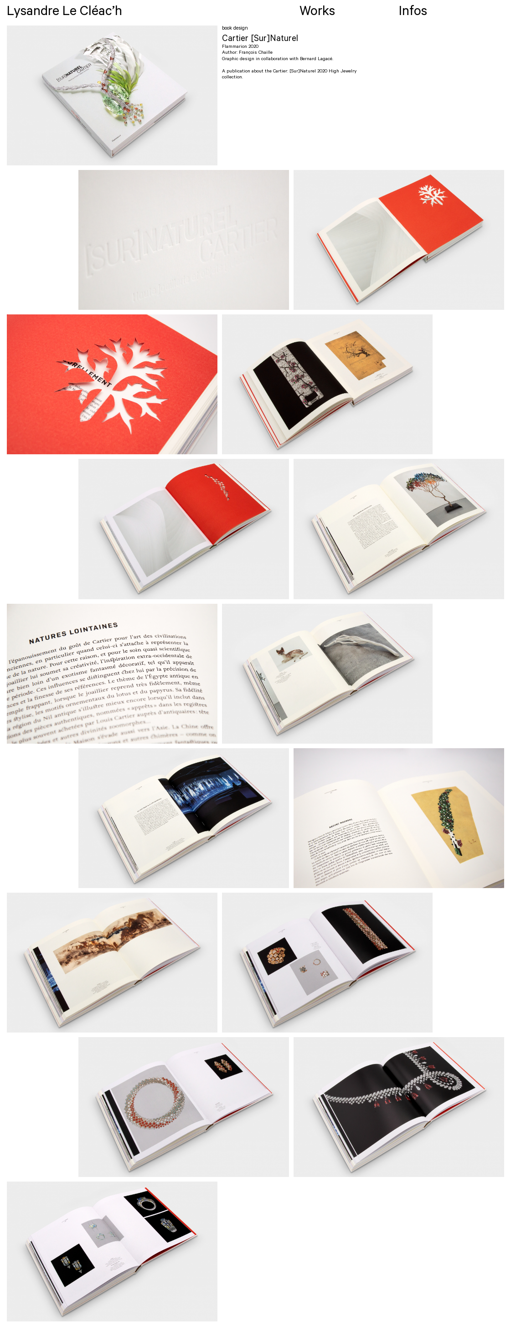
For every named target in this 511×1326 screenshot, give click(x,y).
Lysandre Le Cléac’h (64, 13)
